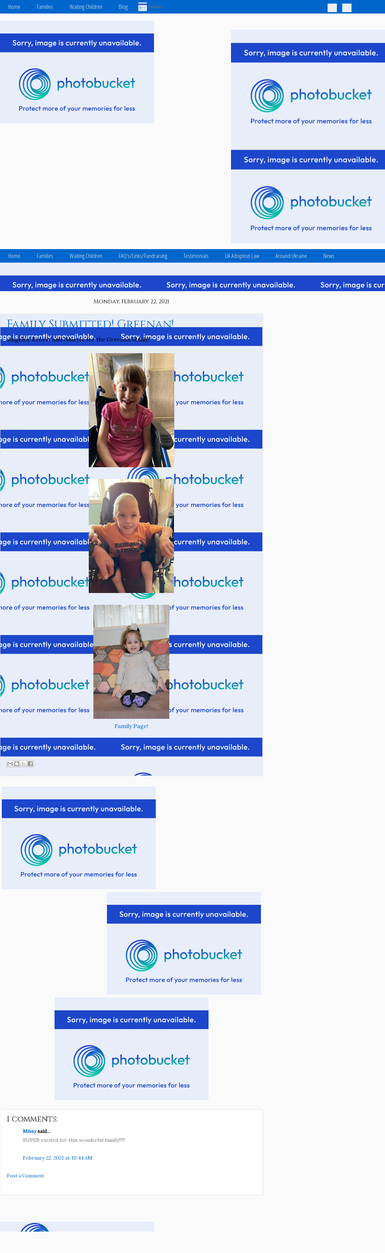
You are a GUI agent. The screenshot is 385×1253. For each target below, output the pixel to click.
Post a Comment (25, 1176)
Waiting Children (86, 6)
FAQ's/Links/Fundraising (143, 256)
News (328, 256)
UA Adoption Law (242, 256)
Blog (123, 6)
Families (45, 6)
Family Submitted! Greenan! (90, 324)
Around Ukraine (291, 256)
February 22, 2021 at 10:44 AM (57, 1158)
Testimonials (196, 256)
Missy (29, 1131)
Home (14, 6)
